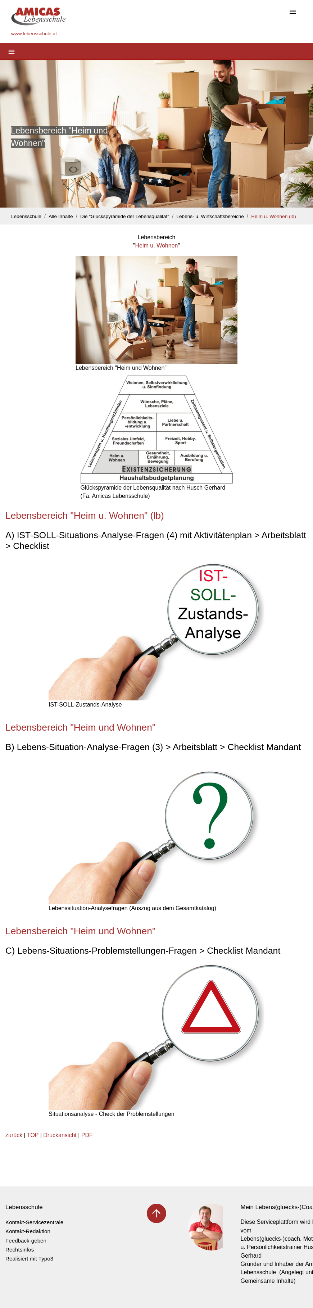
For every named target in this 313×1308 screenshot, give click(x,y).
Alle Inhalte (61, 216)
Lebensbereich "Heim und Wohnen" (80, 727)
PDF (87, 1135)
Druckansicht (59, 1135)
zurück (13, 1135)
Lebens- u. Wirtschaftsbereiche (210, 216)
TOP (32, 1135)
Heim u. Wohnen (156, 245)
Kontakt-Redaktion (27, 1231)
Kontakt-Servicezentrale (34, 1222)
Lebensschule (26, 216)
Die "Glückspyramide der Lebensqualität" (124, 216)
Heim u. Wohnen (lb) (273, 216)
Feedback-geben (25, 1240)
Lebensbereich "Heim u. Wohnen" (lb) (84, 515)
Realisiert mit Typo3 (29, 1258)
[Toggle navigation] (293, 12)
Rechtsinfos (19, 1249)
